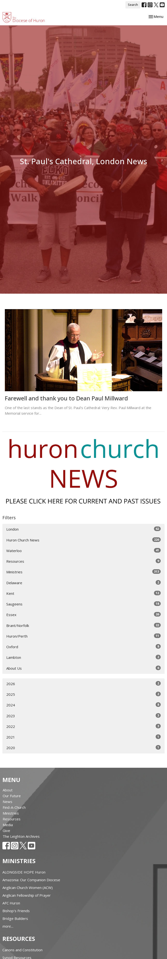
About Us (83, 668)
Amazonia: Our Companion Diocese (31, 879)
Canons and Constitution (22, 949)
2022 (83, 726)
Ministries (83, 571)
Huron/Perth (83, 636)
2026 (83, 683)
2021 (83, 736)
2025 (83, 694)
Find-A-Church (14, 807)
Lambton (83, 657)
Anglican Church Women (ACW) (27, 887)
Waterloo (83, 550)
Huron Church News (83, 539)
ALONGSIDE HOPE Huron (23, 872)
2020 (83, 747)
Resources (83, 561)
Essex (83, 614)
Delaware (83, 582)
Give (6, 830)
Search (133, 4)
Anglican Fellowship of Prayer (26, 895)
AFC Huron (11, 903)
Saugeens (83, 603)
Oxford (83, 646)
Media (8, 824)
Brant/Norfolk (83, 625)
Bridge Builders (15, 918)
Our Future (12, 795)
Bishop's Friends (16, 910)
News (7, 801)
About (8, 790)
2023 (83, 715)
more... (8, 926)
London (83, 529)
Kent (83, 593)
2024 (83, 704)
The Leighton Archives (21, 836)
